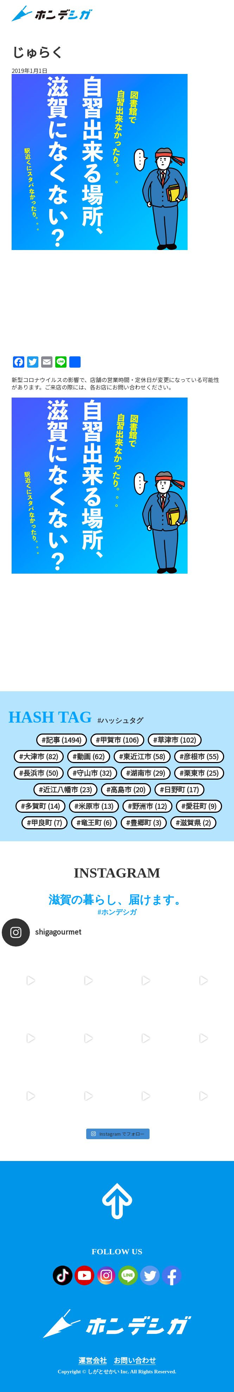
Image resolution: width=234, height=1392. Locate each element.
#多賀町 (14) (40, 806)
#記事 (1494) (62, 739)
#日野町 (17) (179, 789)
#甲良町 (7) (44, 822)
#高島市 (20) (126, 789)
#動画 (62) (88, 756)
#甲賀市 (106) (117, 739)
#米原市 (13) (94, 806)
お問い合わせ (135, 1360)
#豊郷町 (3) (144, 822)
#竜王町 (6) (94, 822)
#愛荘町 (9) (199, 806)
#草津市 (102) (174, 739)
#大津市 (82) (38, 756)
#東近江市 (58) (142, 756)
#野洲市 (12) (147, 806)
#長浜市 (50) (38, 773)
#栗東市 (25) (199, 773)
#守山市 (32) (92, 773)
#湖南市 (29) (145, 773)
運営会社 (92, 1360)
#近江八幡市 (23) (65, 789)
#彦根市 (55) (199, 756)
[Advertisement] (117, 300)
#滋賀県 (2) (193, 822)
